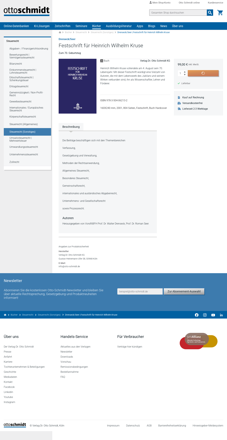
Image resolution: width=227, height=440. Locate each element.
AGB (149, 434)
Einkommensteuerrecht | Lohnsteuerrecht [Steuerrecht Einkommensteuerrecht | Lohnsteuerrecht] (22, 72)
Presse (7, 360)
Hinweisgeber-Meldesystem (208, 434)
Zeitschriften (62, 26)
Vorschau (66, 370)
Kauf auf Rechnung (193, 98)
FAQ (63, 385)
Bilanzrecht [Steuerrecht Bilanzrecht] (15, 64)
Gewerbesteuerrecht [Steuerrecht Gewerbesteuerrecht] (20, 102)
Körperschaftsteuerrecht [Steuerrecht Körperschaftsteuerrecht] (22, 117)
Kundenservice (215, 2)
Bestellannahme (70, 380)
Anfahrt (8, 365)
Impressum (113, 434)
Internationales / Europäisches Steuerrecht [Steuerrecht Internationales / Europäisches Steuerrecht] (26, 109)
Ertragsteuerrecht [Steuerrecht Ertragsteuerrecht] (18, 86)
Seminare (81, 26)
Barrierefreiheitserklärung (172, 434)
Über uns (177, 26)
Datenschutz (133, 434)
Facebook (9, 395)
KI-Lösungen (42, 26)
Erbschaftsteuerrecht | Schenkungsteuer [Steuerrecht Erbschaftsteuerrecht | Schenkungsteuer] (21, 79)
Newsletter (66, 360)
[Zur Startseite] (60, 33)
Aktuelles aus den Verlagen (75, 355)
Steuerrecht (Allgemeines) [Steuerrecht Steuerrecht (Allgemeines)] (23, 124)
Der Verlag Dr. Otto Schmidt (19, 355)
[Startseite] (15, 435)
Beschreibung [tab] (71, 127)
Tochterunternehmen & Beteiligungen (24, 375)
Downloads (67, 365)
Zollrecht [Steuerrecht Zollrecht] (14, 162)
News (163, 26)
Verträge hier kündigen (129, 355)
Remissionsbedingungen (74, 375)
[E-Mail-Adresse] (140, 299)
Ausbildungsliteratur (119, 26)
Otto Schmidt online (189, 2)
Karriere (8, 370)
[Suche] (178, 12)
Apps (140, 26)
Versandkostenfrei (193, 103)
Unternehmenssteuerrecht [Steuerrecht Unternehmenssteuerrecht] (23, 154)
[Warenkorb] (220, 12)
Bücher (96, 26)
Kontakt (8, 390)
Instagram (9, 410)
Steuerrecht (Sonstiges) (102, 33)
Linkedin (8, 400)
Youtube (8, 405)
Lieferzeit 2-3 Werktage (195, 109)
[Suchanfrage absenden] (210, 12)
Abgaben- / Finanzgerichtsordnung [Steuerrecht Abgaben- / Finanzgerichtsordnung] (28, 49)
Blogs (151, 26)
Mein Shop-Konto (161, 2)
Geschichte (10, 380)
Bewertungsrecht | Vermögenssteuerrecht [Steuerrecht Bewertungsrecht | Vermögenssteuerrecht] (21, 57)
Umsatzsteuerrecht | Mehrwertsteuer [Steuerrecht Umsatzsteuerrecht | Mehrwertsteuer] (20, 140)
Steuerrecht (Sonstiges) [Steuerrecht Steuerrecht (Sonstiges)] (22, 132)
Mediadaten (10, 385)
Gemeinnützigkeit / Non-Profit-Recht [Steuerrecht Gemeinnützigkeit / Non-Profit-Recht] (26, 94)
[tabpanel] (108, 182)
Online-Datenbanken (16, 26)
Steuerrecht (81, 33)
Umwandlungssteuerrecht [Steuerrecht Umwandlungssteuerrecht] (23, 147)
